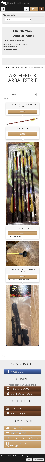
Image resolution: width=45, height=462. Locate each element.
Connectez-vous (18, 393)
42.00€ (22, 112)
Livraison (13, 428)
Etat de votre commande (16, 444)
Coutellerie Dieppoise (15, 3)
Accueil (6, 67)
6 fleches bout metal (22, 129)
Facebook (14, 371)
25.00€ (22, 233)
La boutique (15, 413)
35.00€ (22, 134)
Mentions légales (38, 459)
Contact (13, 408)
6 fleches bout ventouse (22, 228)
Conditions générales (21, 438)
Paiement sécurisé (18, 433)
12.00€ (22, 277)
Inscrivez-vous (17, 388)
